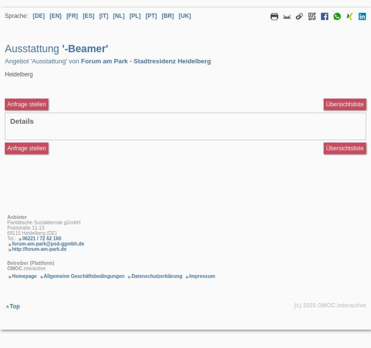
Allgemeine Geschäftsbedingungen (84, 276)
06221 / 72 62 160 (41, 238)
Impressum (202, 276)
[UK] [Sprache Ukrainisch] (185, 16)
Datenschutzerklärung (156, 276)
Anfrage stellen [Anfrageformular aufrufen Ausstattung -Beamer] (26, 104)
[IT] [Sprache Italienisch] (103, 16)
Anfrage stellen (26, 148)
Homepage (24, 276)
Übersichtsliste (345, 104)
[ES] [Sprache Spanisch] (88, 16)
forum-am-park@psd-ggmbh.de (48, 243)
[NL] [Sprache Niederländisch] (119, 16)
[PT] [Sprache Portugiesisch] (151, 16)
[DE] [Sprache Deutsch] (39, 16)
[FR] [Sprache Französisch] (72, 16)
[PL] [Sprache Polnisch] (135, 16)
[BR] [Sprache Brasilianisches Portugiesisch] (168, 16)
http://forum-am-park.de (39, 249)
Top (15, 306)
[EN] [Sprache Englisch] (56, 16)
